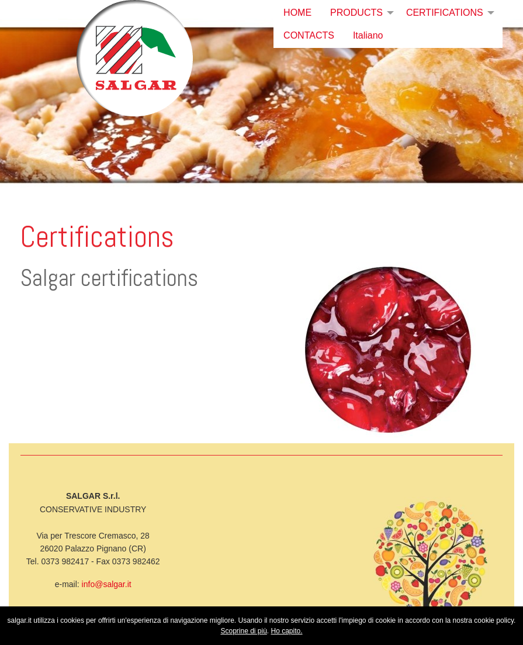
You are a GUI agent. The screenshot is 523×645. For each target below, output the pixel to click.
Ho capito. (287, 631)
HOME (297, 13)
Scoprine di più (243, 631)
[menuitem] (297, 13)
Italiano (368, 35)
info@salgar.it (106, 584)
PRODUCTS (356, 13)
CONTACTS (308, 35)
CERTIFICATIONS (444, 13)
